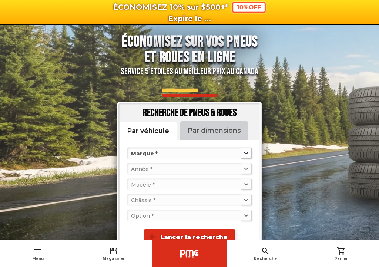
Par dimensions (214, 130)
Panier (341, 254)
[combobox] (132, 153)
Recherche (265, 254)
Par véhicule (148, 131)
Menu (38, 254)
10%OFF (249, 7)
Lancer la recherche (188, 237)
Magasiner (114, 254)
